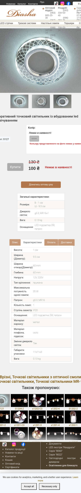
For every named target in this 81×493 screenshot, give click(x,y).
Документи (55, 443)
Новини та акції (14, 452)
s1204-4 (73, 441)
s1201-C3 (19, 425)
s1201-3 (37, 425)
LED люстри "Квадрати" (62, 447)
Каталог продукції (15, 449)
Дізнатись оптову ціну (41, 184)
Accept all (29, 486)
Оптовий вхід (12, 463)
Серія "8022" (56, 454)
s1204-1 (19, 441)
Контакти (33, 4)
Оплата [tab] (51, 242)
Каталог (21, 4)
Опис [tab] (15, 242)
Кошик (9, 460)
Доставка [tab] (66, 242)
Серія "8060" (56, 450)
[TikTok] (56, 3)
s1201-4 (55, 425)
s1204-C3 (37, 441)
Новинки (10, 4)
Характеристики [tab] (32, 242)
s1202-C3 (37, 408)
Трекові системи (27, 23)
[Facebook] (68, 3)
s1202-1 (73, 425)
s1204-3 (55, 441)
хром (34, 138)
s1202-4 (55, 408)
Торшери (69, 23)
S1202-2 (73, 408)
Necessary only (49, 486)
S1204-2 (19, 408)
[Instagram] (62, 3)
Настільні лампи (50, 23)
